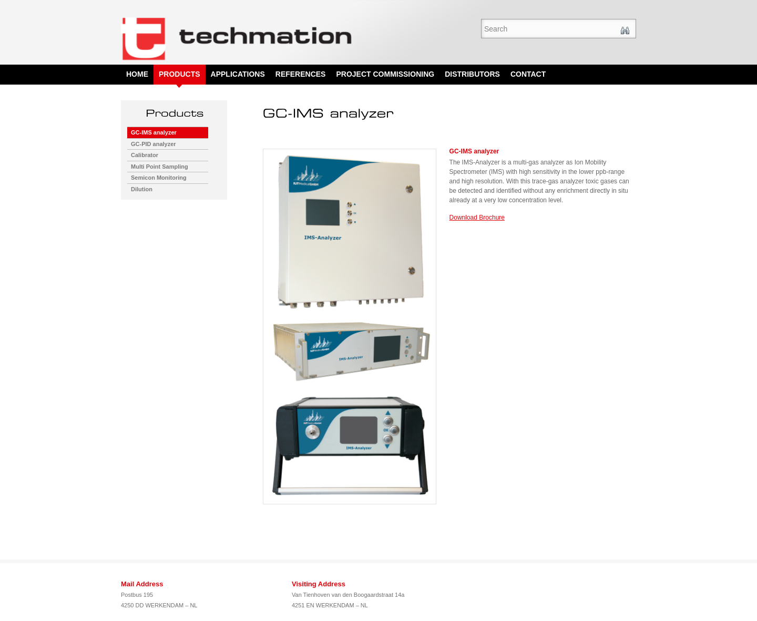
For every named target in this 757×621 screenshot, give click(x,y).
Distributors (472, 74)
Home (137, 74)
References (300, 74)
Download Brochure (477, 217)
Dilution (141, 189)
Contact (528, 74)
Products (179, 74)
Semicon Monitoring (159, 177)
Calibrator (144, 155)
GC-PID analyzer (153, 144)
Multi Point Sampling (159, 166)
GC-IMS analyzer (154, 132)
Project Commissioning (385, 74)
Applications (238, 74)
